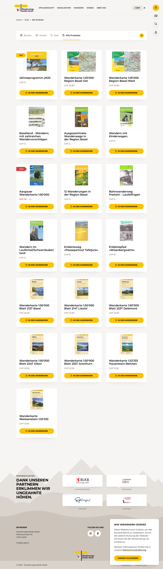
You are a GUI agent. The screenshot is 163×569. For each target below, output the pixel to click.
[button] (156, 8)
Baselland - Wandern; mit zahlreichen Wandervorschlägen (34, 136)
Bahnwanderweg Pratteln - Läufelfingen (124, 193)
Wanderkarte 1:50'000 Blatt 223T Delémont (124, 307)
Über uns (101, 8)
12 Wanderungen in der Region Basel (77, 193)
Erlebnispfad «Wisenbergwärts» (122, 249)
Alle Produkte (71, 35)
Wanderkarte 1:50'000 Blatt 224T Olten (34, 363)
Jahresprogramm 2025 (34, 77)
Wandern (79, 8)
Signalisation (64, 8)
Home (19, 20)
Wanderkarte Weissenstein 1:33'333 (33, 418)
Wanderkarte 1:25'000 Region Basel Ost (79, 79)
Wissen (90, 8)
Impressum (126, 565)
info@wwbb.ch (22, 543)
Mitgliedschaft (46, 8)
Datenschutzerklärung (134, 550)
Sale (54, 35)
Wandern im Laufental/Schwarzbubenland (36, 250)
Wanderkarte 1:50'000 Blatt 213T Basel (34, 307)
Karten (41, 35)
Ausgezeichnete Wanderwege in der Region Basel (76, 136)
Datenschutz (141, 565)
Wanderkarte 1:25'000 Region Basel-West (124, 79)
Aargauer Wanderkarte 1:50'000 (34, 193)
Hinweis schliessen (128, 558)
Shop (137, 8)
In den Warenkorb (37, 93)
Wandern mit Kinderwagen (118, 135)
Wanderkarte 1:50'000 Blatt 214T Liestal (79, 307)
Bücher (26, 35)
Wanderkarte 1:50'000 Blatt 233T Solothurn (79, 363)
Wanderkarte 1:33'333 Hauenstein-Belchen (123, 363)
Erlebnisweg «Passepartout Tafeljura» (81, 249)
